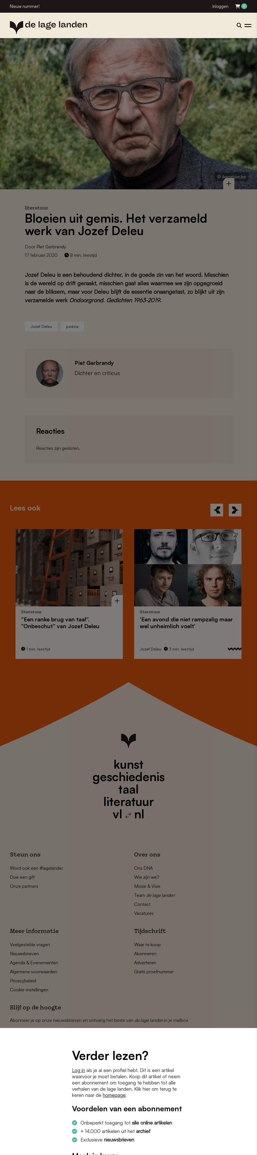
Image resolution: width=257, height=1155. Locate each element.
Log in (78, 1070)
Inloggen (220, 6)
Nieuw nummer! (25, 6)
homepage (114, 1095)
